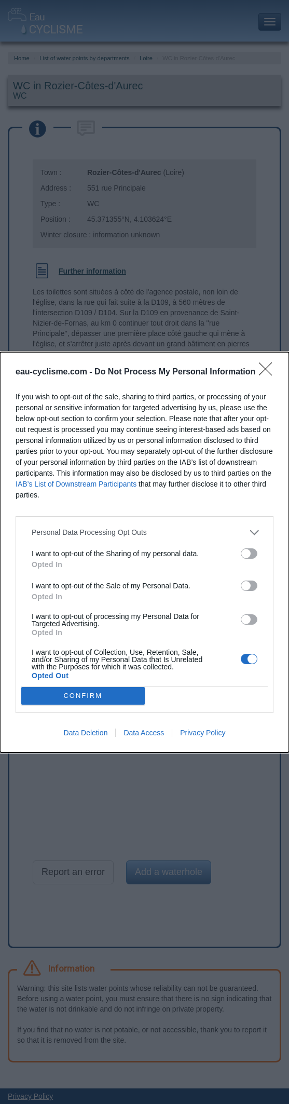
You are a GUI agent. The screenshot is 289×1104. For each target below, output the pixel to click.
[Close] (269, 372)
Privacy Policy (202, 733)
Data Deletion (86, 733)
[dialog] (144, 552)
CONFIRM (82, 695)
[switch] (249, 553)
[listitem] (144, 532)
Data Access (143, 733)
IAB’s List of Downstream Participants (76, 484)
